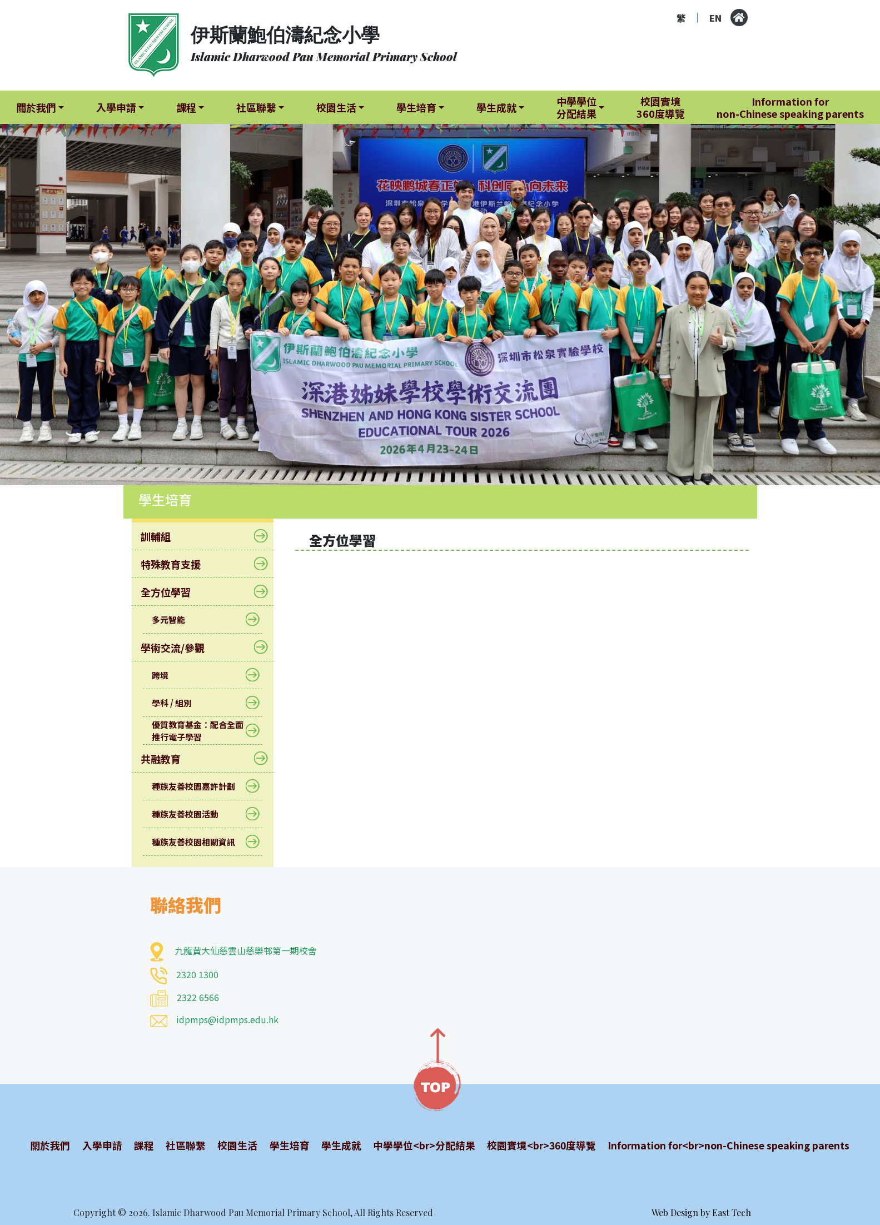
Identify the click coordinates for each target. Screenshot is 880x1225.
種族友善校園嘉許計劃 (200, 786)
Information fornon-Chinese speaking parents (790, 107)
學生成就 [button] (496, 107)
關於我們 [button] (36, 107)
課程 (142, 1145)
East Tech (731, 1212)
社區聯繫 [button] (256, 107)
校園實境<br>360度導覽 (535, 1145)
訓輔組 (163, 536)
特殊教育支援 (178, 564)
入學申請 (101, 1145)
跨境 (167, 675)
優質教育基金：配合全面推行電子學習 (202, 731)
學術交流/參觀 (179, 647)
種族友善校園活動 (192, 814)
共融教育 (168, 758)
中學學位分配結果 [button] (576, 107)
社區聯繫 (183, 1145)
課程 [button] (186, 107)
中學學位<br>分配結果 (417, 1145)
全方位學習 (173, 592)
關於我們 (51, 1145)
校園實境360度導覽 (661, 107)
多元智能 (175, 619)
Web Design (675, 1212)
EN (715, 17)
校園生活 (233, 1145)
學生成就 (335, 1145)
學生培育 (285, 1145)
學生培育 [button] (416, 107)
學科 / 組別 (179, 703)
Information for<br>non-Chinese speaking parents (725, 1145)
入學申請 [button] (116, 107)
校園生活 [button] (336, 107)
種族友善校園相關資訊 (200, 842)
